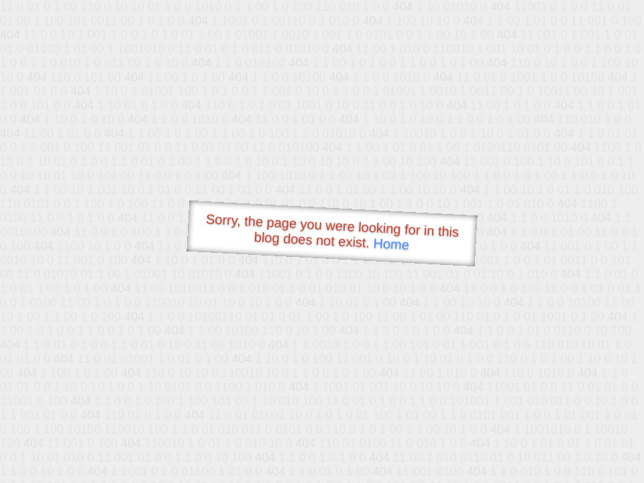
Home (391, 243)
